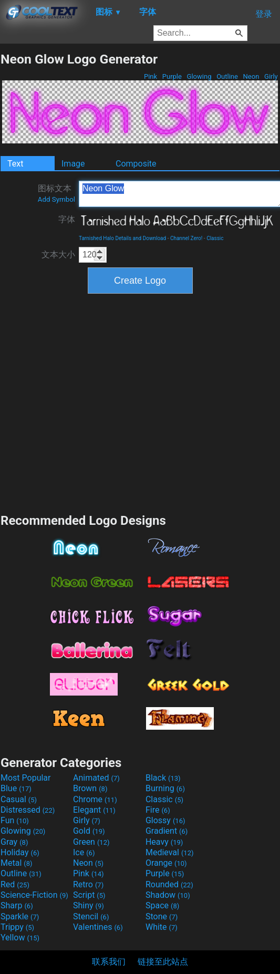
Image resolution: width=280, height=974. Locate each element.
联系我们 (109, 962)
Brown (90, 788)
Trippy (17, 927)
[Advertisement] (98, 402)
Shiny (88, 905)
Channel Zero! (186, 238)
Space (162, 905)
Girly (271, 76)
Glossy (165, 820)
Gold (89, 831)
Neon (251, 76)
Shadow (168, 895)
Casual (19, 799)
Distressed (28, 810)
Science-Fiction (34, 895)
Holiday (20, 852)
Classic (214, 238)
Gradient (167, 831)
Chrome (95, 799)
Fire (158, 810)
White (162, 927)
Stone (162, 916)
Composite (136, 164)
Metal (17, 863)
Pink (150, 76)
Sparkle (20, 916)
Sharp (17, 905)
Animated (96, 778)
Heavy (164, 842)
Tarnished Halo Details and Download (122, 238)
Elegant (94, 810)
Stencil (91, 916)
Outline (227, 76)
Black (163, 778)
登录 (263, 14)
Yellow (20, 937)
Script (89, 895)
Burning (165, 788)
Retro (88, 884)
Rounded (169, 884)
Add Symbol (56, 199)
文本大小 (58, 255)
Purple (172, 76)
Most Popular (26, 778)
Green (91, 842)
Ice (84, 852)
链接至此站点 (163, 962)
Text (15, 164)
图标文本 (56, 193)
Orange (166, 863)
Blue (16, 788)
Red (15, 884)
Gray (14, 842)
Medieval (170, 852)
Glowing (199, 76)
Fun (15, 820)
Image (73, 164)
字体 (66, 219)
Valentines (98, 927)
